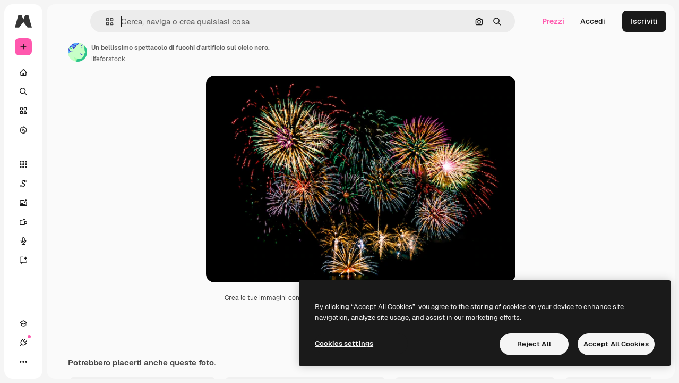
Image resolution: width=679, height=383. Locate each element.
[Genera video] (28, 221)
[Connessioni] (23, 342)
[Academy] (23, 323)
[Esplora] (23, 129)
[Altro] (23, 361)
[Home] (23, 72)
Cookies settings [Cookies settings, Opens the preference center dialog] (344, 343)
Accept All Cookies (616, 343)
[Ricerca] (23, 91)
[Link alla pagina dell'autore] (77, 52)
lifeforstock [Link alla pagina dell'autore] (108, 59)
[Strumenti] (23, 164)
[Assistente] (28, 260)
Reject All (534, 343)
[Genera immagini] (28, 202)
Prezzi (553, 21)
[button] (105, 22)
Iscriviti (644, 21)
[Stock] (23, 110)
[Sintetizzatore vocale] (28, 240)
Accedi (592, 21)
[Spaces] (28, 183)
